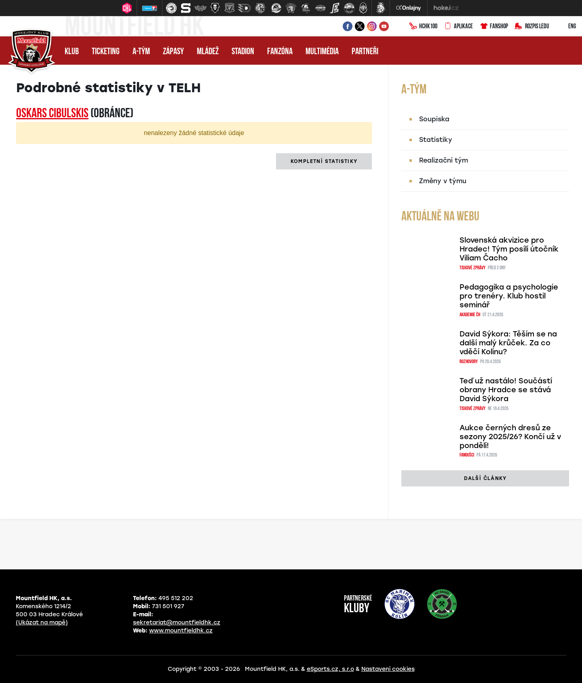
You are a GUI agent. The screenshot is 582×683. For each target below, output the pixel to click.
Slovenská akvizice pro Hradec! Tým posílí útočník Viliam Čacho (509, 249)
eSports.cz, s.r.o (330, 669)
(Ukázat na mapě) (42, 622)
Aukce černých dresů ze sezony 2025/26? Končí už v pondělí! (510, 436)
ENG (565, 26)
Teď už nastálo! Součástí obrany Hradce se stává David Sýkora (506, 389)
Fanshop (493, 26)
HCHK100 (423, 26)
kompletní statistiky (324, 161)
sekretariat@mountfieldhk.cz (176, 622)
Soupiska (434, 119)
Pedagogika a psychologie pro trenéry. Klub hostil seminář (509, 296)
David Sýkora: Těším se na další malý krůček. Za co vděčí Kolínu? (508, 343)
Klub (72, 52)
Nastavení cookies (388, 669)
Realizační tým (443, 160)
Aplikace (458, 26)
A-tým (141, 52)
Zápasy (173, 52)
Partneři (365, 52)
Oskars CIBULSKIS (52, 114)
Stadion (243, 52)
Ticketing (106, 52)
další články (485, 478)
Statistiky (435, 140)
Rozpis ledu (532, 26)
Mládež (208, 52)
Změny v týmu (442, 181)
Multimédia (322, 52)
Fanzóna (280, 52)
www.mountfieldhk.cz (181, 630)
